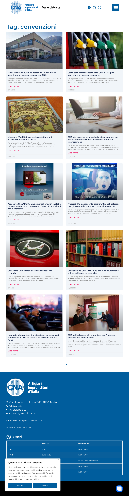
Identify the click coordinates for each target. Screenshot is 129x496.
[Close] (58, 459)
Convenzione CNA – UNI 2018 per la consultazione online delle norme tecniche (93, 272)
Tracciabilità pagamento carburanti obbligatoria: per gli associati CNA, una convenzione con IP (93, 205)
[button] (115, 7)
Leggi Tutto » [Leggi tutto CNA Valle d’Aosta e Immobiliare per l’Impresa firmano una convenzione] (73, 350)
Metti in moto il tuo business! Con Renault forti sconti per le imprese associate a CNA (32, 74)
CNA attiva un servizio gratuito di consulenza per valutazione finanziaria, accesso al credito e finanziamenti (93, 139)
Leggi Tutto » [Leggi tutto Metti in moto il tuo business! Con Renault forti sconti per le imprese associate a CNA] (13, 86)
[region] (32, 475)
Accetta (44, 485)
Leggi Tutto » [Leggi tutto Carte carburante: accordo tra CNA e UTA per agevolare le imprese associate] (73, 86)
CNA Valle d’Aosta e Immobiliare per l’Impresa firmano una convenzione (91, 336)
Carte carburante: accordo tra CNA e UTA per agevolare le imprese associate (91, 74)
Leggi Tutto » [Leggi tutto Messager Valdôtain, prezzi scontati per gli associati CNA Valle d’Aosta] (13, 150)
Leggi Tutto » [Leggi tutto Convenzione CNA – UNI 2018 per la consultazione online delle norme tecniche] (73, 284)
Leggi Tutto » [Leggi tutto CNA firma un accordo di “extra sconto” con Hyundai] (13, 284)
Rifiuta (20, 485)
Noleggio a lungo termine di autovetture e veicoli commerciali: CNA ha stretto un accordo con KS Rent (33, 337)
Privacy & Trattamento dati (18, 427)
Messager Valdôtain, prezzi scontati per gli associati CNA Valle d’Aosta (30, 138)
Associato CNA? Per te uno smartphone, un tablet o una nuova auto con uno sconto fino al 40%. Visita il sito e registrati (34, 206)
